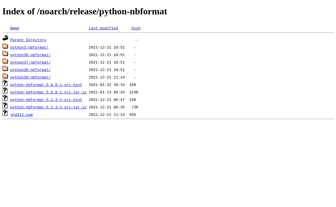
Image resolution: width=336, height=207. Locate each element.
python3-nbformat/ (29, 47)
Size (135, 27)
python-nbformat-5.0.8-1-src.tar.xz (48, 92)
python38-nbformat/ (30, 69)
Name (14, 27)
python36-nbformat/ (30, 54)
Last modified (103, 27)
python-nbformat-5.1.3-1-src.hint (46, 99)
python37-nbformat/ (30, 62)
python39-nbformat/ (30, 77)
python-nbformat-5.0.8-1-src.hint (46, 84)
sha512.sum (21, 114)
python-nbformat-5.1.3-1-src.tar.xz (48, 107)
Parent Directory (28, 39)
